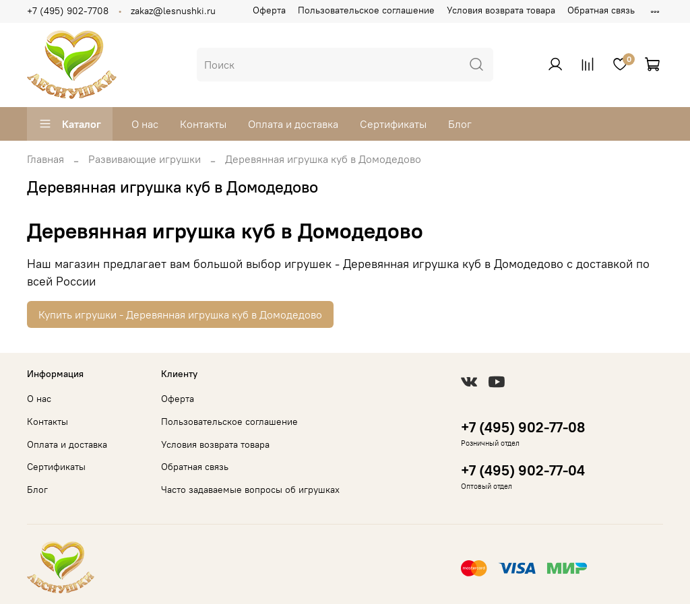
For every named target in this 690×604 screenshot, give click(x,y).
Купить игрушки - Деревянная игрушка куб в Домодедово (180, 314)
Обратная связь (601, 10)
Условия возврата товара (501, 10)
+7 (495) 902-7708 (67, 11)
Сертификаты (393, 124)
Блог (460, 124)
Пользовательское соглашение (366, 10)
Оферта (269, 10)
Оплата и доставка (293, 124)
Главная (45, 159)
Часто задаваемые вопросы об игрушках (250, 489)
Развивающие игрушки (144, 159)
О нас (144, 124)
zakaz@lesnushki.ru (173, 11)
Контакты (203, 124)
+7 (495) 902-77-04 (523, 470)
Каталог (69, 124)
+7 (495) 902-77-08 (523, 427)
